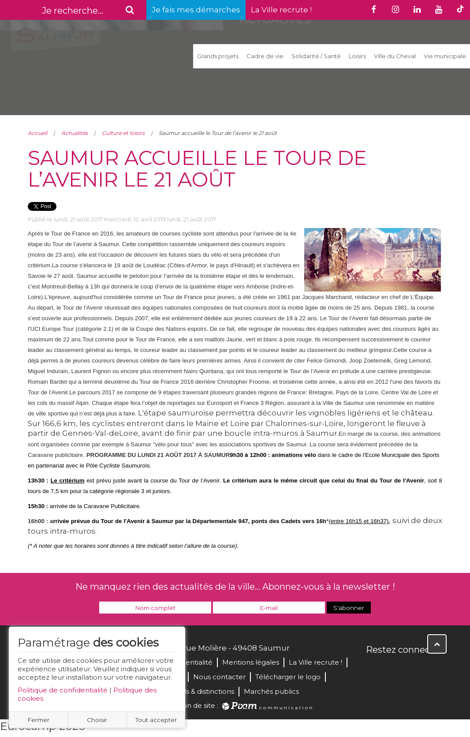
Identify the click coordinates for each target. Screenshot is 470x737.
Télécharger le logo (288, 677)
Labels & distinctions (200, 691)
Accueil (37, 133)
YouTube (412, 669)
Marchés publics (271, 691)
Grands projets (218, 56)
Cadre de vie (264, 56)
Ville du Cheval (395, 56)
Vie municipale (445, 56)
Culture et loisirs (123, 133)
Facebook (373, 669)
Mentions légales (250, 662)
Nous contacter (219, 677)
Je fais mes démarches (196, 9)
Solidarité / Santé (316, 56)
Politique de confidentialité (63, 690)
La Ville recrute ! (281, 9)
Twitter (393, 669)
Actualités (74, 133)
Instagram (432, 669)
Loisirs (357, 56)
